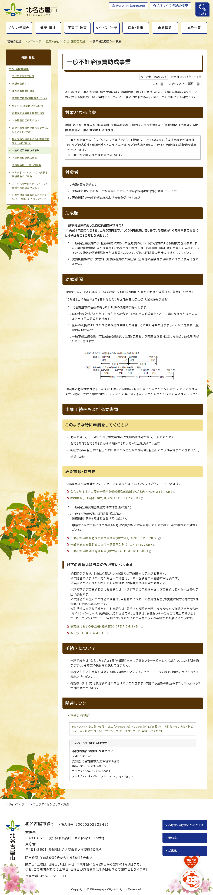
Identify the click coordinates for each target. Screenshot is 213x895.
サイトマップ (16, 804)
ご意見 (172, 850)
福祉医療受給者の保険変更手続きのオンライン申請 (30, 129)
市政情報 (165, 27)
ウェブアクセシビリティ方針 (51, 804)
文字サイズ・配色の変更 (172, 5)
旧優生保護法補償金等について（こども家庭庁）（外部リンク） (29, 196)
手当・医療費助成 (74, 41)
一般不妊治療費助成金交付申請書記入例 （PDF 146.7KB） (112, 544)
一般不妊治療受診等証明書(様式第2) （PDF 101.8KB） (110, 551)
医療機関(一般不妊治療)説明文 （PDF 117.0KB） (106, 498)
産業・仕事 (136, 27)
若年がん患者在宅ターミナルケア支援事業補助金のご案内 (30, 185)
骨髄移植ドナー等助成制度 (26, 164)
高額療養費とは (20, 83)
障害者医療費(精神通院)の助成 (29, 98)
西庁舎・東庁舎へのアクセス (185, 825)
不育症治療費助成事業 (24, 157)
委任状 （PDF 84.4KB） (89, 633)
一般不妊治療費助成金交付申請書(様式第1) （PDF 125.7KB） (115, 538)
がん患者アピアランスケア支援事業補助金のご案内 (30, 174)
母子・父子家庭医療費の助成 (27, 105)
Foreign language (130, 5)
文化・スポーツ (106, 27)
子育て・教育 (77, 27)
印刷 (155, 84)
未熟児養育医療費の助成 (25, 120)
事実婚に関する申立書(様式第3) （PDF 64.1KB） (106, 626)
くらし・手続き (18, 27)
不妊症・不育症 (80, 715)
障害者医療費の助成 (23, 90)
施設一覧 (194, 27)
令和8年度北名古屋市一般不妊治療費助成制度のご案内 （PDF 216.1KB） (122, 491)
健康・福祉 (48, 27)
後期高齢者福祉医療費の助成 (28, 112)
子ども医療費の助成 (23, 75)
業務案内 (174, 838)
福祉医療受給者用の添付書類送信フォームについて (30, 140)
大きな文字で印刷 (181, 83)
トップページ (33, 41)
